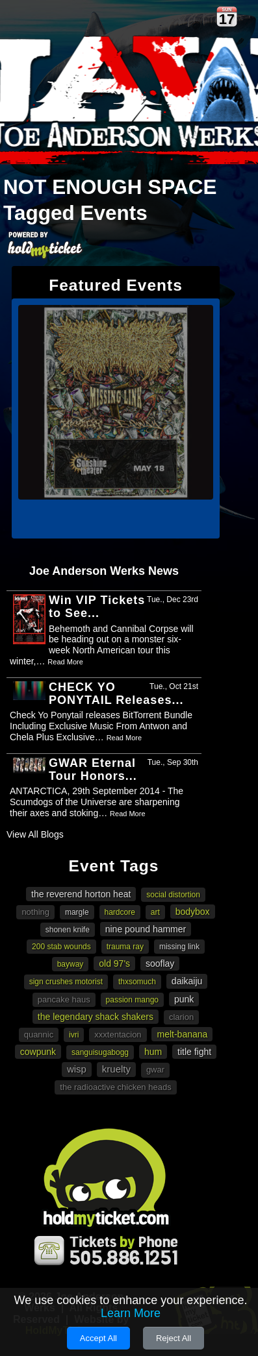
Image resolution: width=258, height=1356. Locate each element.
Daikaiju (187, 981)
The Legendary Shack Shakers (95, 1016)
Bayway (70, 964)
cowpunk (38, 1052)
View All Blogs (35, 834)
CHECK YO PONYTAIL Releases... (116, 694)
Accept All (98, 1338)
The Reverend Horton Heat (81, 894)
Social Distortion (173, 894)
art (155, 912)
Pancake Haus (64, 999)
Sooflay (160, 963)
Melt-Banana (182, 1034)
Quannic (39, 1034)
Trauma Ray (125, 946)
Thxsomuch (137, 981)
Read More (65, 662)
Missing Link (179, 946)
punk (184, 999)
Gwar (155, 1069)
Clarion (181, 1017)
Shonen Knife (67, 929)
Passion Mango (132, 999)
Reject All (173, 1338)
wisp (76, 1068)
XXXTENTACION (117, 1034)
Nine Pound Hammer (146, 929)
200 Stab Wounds (61, 946)
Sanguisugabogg (100, 1052)
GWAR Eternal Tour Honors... (93, 769)
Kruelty (116, 1068)
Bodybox (192, 911)
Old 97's (114, 963)
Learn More (131, 1313)
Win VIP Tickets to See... (97, 607)
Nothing (35, 912)
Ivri (74, 1034)
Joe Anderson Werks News (104, 570)
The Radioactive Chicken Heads (115, 1087)
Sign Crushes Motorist (66, 981)
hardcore (120, 912)
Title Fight (194, 1052)
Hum (153, 1052)
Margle (77, 912)
